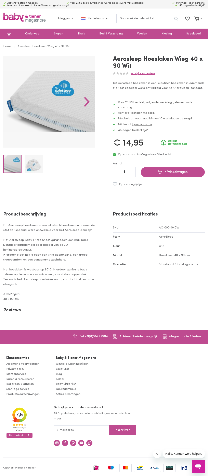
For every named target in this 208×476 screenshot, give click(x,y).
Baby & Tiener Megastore (76, 358)
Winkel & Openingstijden (72, 364)
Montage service (17, 389)
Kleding (167, 33)
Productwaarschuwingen (23, 394)
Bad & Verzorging (111, 33)
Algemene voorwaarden (22, 364)
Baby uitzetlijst (66, 384)
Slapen (58, 33)
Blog (59, 374)
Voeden (142, 33)
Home (7, 46)
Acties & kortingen (68, 394)
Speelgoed (193, 33)
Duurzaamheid (66, 389)
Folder (60, 379)
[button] (87, 102)
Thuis (81, 33)
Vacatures (62, 369)
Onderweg (32, 33)
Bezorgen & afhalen (20, 384)
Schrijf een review (143, 73)
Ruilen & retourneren (20, 379)
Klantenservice (17, 358)
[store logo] (24, 19)
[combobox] (149, 18)
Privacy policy (15, 369)
